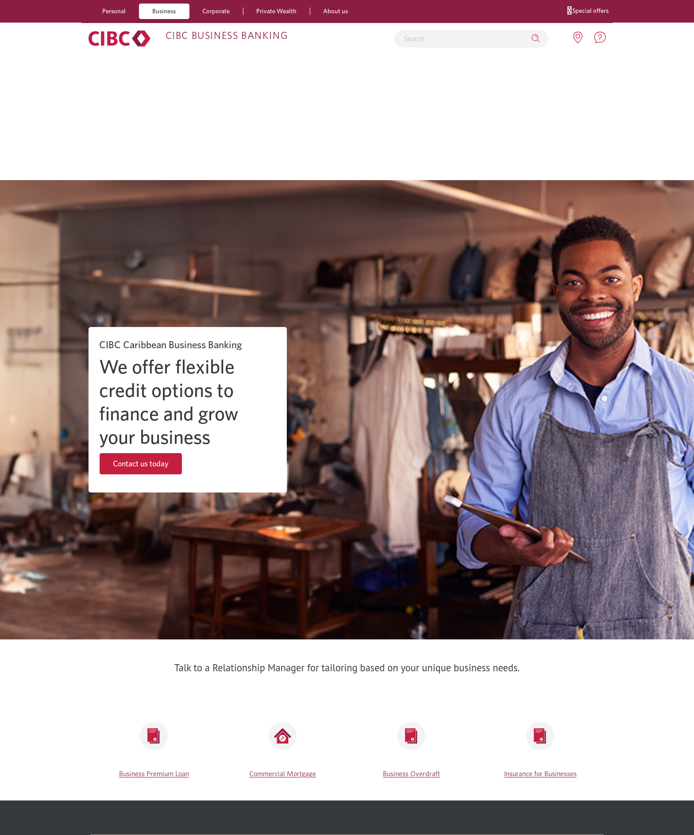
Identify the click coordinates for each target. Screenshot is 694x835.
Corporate (216, 11)
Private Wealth (276, 11)
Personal (114, 11)
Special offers (588, 10)
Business (164, 11)
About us (335, 11)
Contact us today (141, 463)
